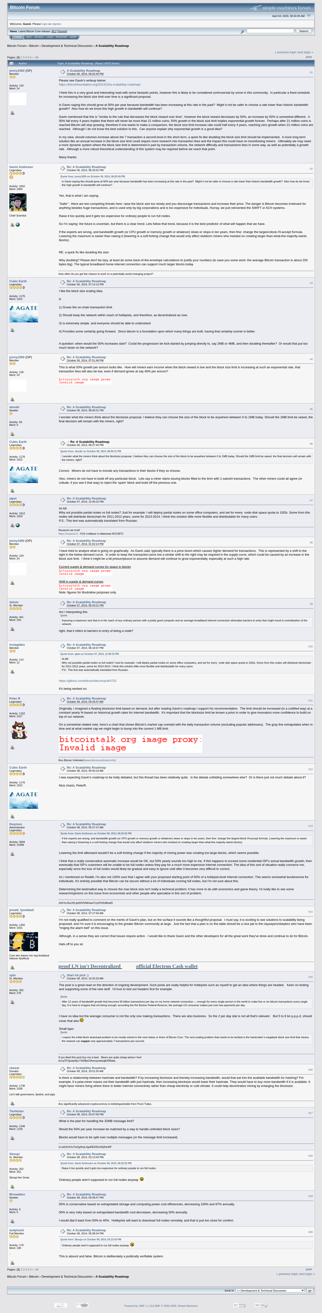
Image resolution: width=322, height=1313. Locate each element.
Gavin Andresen (21, 167)
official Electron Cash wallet (167, 966)
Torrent (62, 31)
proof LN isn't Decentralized (89, 966)
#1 (311, 72)
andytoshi (16, 1230)
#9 (311, 603)
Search (39, 37)
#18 (310, 1155)
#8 (311, 542)
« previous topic (285, 52)
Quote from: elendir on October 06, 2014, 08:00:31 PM (90, 451)
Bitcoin (34, 46)
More (73, 37)
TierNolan (16, 1111)
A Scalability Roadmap (112, 46)
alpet (13, 498)
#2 (311, 169)
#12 (310, 769)
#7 (311, 500)
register (56, 23)
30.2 (53, 31)
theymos (15, 824)
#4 (311, 359)
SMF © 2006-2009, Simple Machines (176, 1305)
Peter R (14, 698)
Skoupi (14, 1154)
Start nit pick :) (78, 975)
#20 (310, 1232)
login (45, 23)
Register (61, 37)
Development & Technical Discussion (67, 46)
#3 (311, 283)
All (36, 57)
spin (12, 975)
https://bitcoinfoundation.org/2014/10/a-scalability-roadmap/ (99, 84)
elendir (14, 407)
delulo (13, 602)
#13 (310, 826)
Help (29, 37)
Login (49, 37)
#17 (310, 1113)
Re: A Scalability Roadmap (86, 167)
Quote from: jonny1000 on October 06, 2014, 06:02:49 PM (92, 176)
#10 (310, 646)
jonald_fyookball (21, 910)
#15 (310, 977)
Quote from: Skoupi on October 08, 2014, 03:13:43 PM (90, 1239)
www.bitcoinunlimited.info (100, 760)
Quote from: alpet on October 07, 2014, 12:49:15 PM (89, 654)
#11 (310, 700)
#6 (311, 443)
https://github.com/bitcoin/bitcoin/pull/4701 (88, 681)
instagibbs (17, 644)
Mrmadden (17, 1194)
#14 (310, 911)
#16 (310, 1069)
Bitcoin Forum (16, 46)
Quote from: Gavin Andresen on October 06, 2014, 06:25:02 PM (96, 833)
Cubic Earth (18, 281)
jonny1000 (17, 70)
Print (309, 56)
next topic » (305, 52)
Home (18, 37)
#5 (311, 409)
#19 (310, 1196)
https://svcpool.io (68, 533)
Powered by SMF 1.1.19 (138, 1305)
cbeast (14, 1068)
